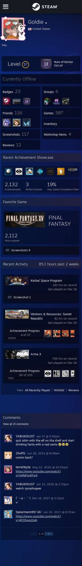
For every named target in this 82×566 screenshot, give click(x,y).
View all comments (16, 424)
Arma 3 (36, 354)
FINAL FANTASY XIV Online (61, 223)
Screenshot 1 (22, 297)
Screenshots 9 (20, 250)
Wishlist (59, 390)
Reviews (73, 390)
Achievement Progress (25, 330)
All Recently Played (37, 390)
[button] (18, 63)
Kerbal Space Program (46, 280)
